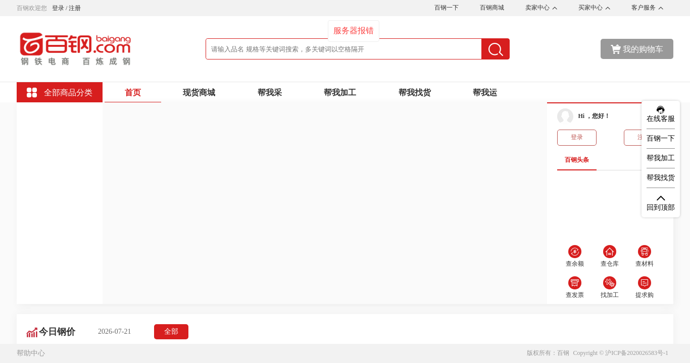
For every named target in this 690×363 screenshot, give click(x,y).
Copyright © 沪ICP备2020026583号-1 (620, 352)
